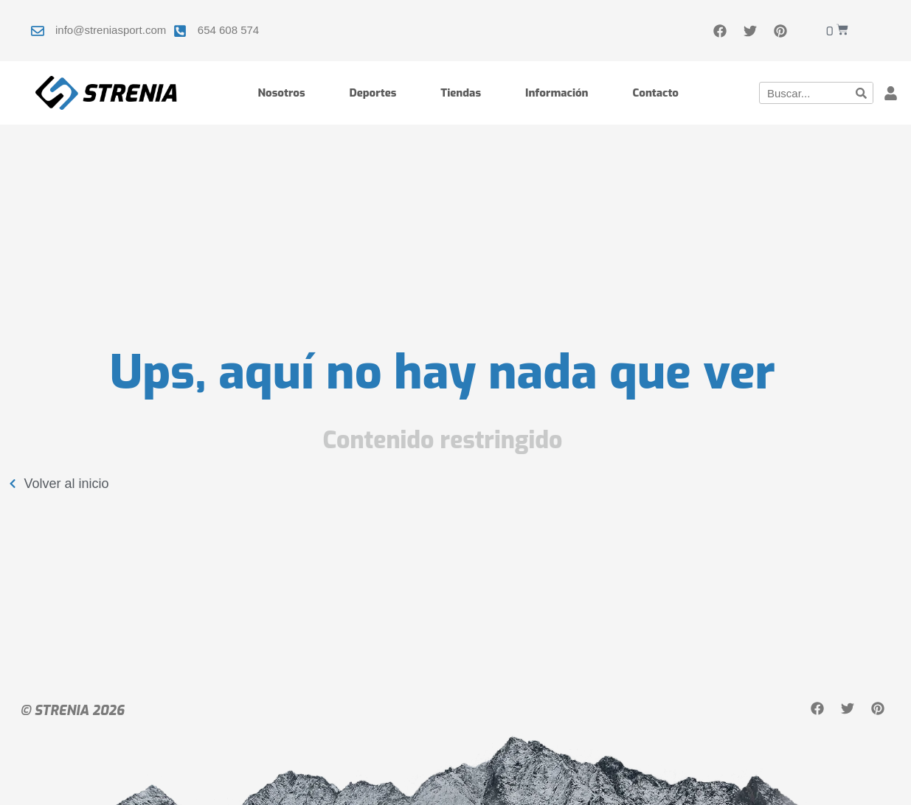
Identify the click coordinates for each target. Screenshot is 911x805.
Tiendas (460, 93)
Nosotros (281, 93)
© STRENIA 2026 (73, 710)
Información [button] (557, 93)
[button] (891, 93)
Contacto (656, 93)
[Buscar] (862, 93)
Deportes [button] (373, 93)
